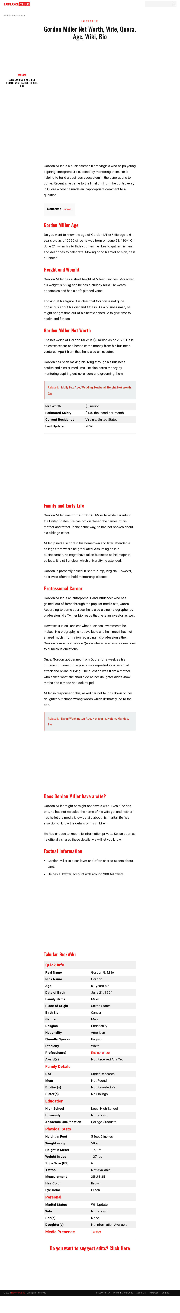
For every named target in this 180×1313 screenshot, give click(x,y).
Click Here (120, 1248)
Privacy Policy (103, 1292)
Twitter (96, 1232)
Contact (165, 1292)
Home (7, 15)
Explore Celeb (18, 1292)
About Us (141, 1292)
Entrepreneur (18, 15)
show (67, 209)
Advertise (153, 1292)
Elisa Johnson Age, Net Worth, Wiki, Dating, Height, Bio (22, 83)
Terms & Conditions (123, 1292)
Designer (22, 75)
